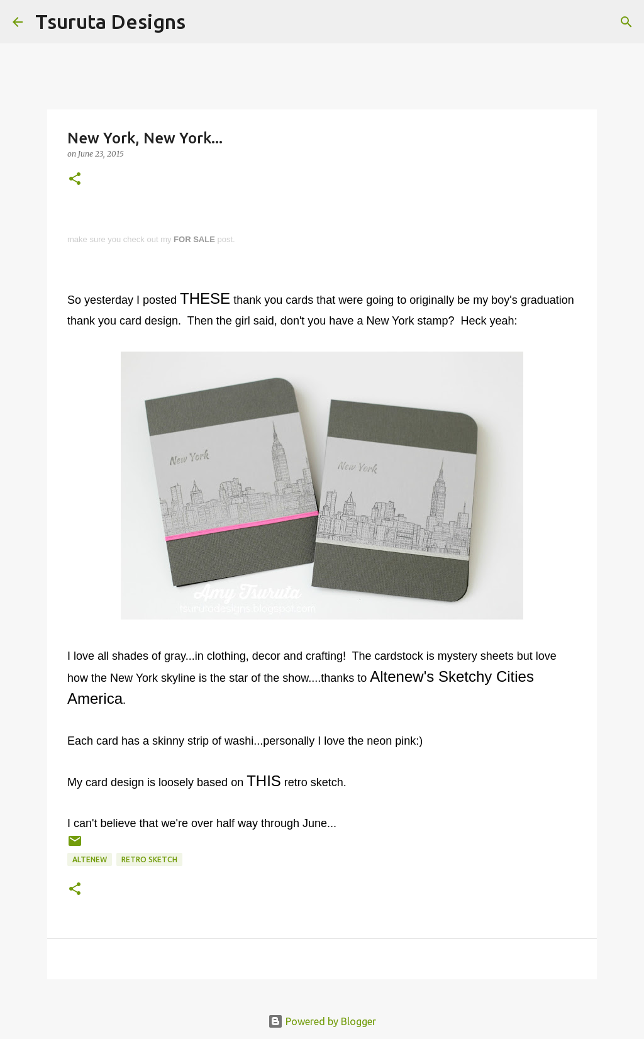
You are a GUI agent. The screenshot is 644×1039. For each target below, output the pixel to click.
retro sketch (149, 859)
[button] (74, 179)
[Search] (203, 22)
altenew (89, 859)
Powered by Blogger (322, 1021)
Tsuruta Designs (110, 21)
